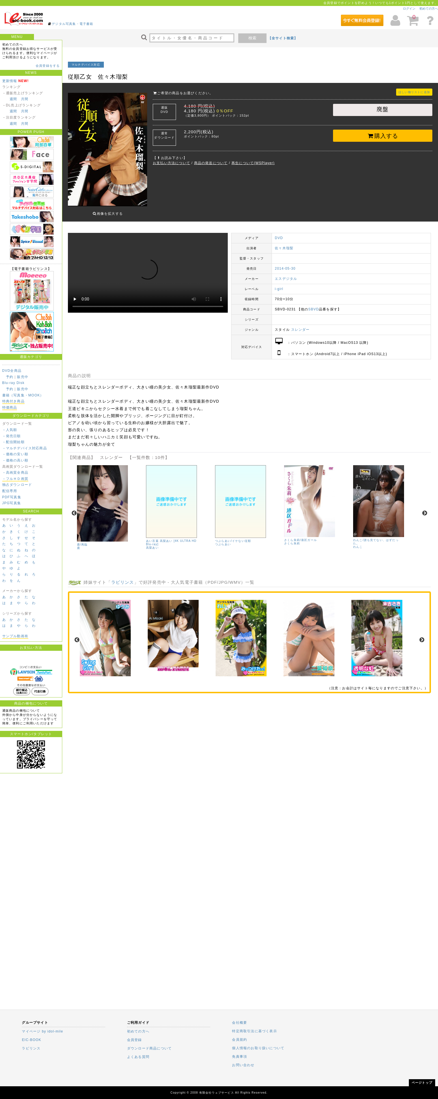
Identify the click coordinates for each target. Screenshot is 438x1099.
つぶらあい (223, 540)
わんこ (358, 542)
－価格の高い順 (15, 460)
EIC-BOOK (31, 1040)
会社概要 (239, 1023)
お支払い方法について (171, 163)
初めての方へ (428, 8)
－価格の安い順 (15, 454)
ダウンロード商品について (149, 1048)
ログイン (409, 8)
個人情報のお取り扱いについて (258, 1048)
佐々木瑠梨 (284, 244)
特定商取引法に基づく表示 (254, 1031)
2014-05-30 (285, 264)
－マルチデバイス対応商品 (24, 448)
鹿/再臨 (82, 540)
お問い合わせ (243, 1065)
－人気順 (9, 430)
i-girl (279, 285)
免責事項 (239, 1057)
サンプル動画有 (15, 636)
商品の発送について (211, 163)
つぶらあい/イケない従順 (233, 536)
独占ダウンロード (17, 485)
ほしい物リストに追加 (414, 92)
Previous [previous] (74, 509)
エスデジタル (286, 274)
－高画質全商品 (15, 473)
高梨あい (152, 543)
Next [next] (425, 509)
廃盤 (382, 109)
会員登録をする (48, 65)
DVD (279, 234)
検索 (252, 38)
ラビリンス (122, 578)
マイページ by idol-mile (42, 1031)
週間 (13, 99)
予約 (9, 377)
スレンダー (300, 325)
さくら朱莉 (292, 539)
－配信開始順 (13, 442)
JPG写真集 (11, 503)
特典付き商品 (13, 401)
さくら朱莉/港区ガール (300, 535)
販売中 (22, 377)
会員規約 (239, 1040)
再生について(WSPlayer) (253, 163)
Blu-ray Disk (13, 383)
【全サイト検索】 (283, 38)
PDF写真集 (11, 497)
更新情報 (9, 81)
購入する (382, 136)
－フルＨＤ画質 (15, 479)
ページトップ (422, 1082)
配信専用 (9, 491)
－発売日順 (11, 436)
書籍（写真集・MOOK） (23, 395)
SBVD (313, 305)
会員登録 (134, 1040)
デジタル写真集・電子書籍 (72, 23)
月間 (24, 99)
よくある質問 (138, 1057)
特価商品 (9, 407)
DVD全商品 (12, 371)
